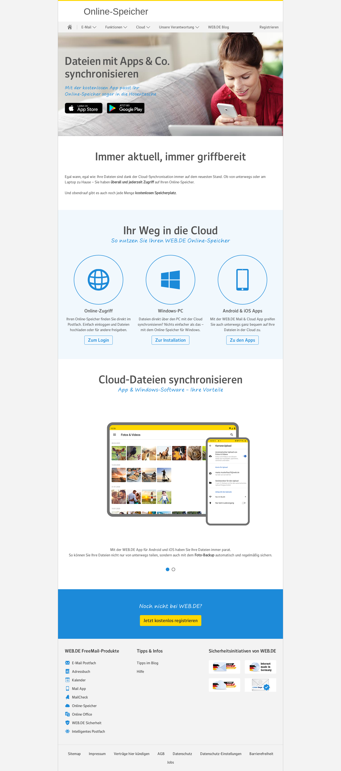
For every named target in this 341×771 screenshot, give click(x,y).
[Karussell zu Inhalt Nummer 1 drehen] (167, 569)
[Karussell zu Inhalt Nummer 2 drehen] (173, 569)
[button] (98, 340)
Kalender (79, 680)
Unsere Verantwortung (179, 27)
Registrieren (269, 27)
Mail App (79, 688)
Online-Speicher (116, 11)
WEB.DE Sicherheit (86, 723)
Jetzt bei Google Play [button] (126, 108)
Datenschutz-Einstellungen (220, 753)
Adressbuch (81, 671)
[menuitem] (70, 27)
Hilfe (140, 671)
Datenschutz (182, 753)
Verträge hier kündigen (131, 753)
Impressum (97, 753)
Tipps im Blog (147, 663)
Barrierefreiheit (261, 753)
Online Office (82, 714)
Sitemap (74, 753)
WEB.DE (71, 11)
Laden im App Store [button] (84, 108)
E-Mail (89, 27)
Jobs (170, 762)
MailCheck (80, 697)
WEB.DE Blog (218, 27)
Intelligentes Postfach (88, 731)
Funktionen (116, 27)
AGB (161, 753)
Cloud (143, 27)
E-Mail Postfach (84, 663)
